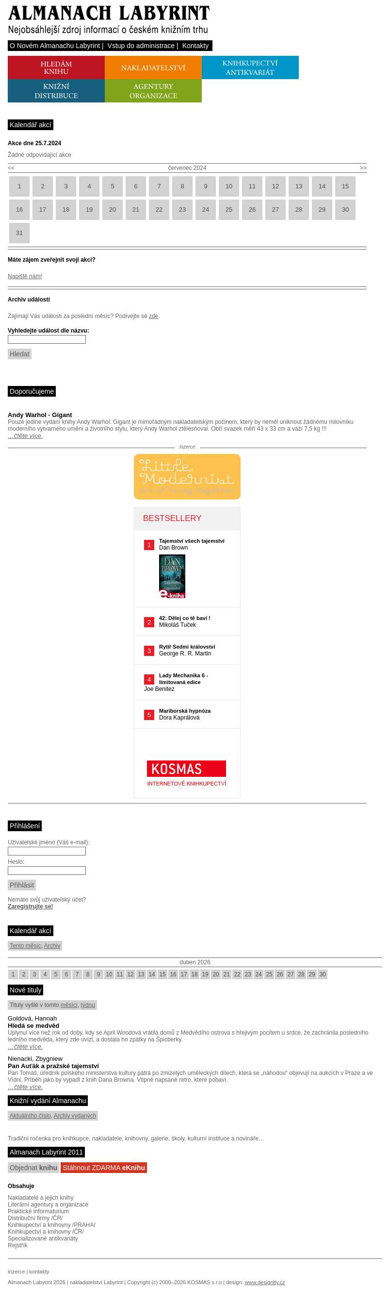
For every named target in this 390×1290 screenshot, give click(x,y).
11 (252, 186)
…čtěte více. (25, 435)
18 (66, 209)
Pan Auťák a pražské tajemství (53, 1066)
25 (229, 209)
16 (19, 209)
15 (345, 186)
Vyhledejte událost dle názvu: (48, 330)
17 (42, 209)
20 (112, 209)
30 (345, 209)
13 (298, 186)
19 (89, 209)
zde (153, 316)
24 (205, 209)
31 (19, 232)
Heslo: (16, 861)
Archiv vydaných (75, 1115)
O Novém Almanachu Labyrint (55, 46)
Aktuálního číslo (30, 1115)
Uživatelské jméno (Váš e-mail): (49, 842)
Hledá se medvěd (33, 1025)
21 (135, 209)
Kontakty (195, 46)
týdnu (88, 1005)
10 (229, 186)
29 (322, 209)
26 (252, 209)
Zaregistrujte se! (30, 906)
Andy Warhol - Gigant (40, 415)
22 (159, 209)
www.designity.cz (265, 1282)
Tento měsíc (25, 945)
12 (275, 186)
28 (298, 209)
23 (182, 209)
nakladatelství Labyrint (96, 1282)
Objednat (33, 1168)
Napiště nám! (25, 276)
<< (11, 168)
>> (363, 168)
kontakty (39, 1271)
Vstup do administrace (141, 46)
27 (275, 209)
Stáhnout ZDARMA (104, 1168)
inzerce (16, 1271)
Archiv (52, 945)
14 (322, 186)
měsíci (69, 1005)
